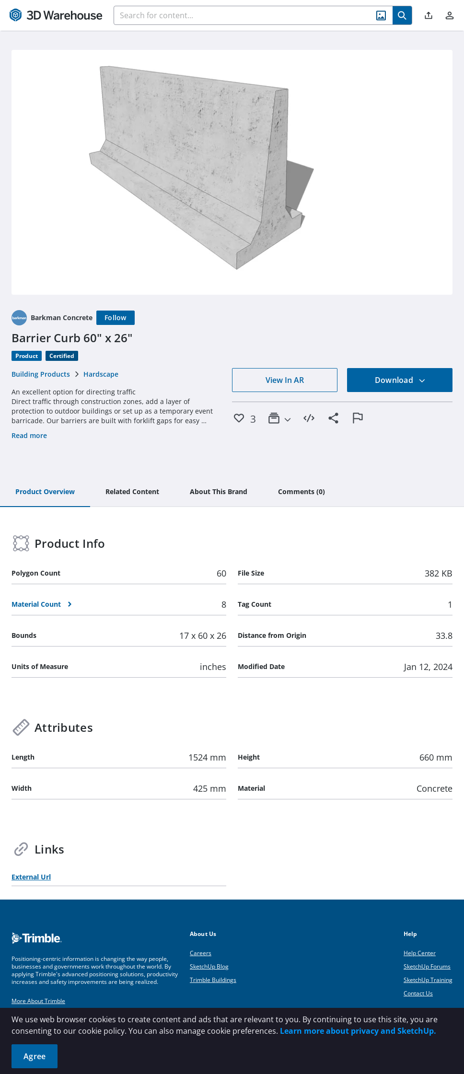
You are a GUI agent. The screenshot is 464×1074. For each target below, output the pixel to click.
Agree (34, 1056)
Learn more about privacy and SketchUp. (358, 1031)
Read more (29, 435)
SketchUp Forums (427, 966)
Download (400, 380)
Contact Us (418, 993)
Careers (200, 953)
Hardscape (100, 374)
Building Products (41, 374)
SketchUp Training (428, 980)
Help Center (420, 953)
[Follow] (115, 318)
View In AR (285, 380)
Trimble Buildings (213, 980)
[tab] (45, 492)
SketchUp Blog (209, 966)
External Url (31, 876)
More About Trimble (38, 1001)
